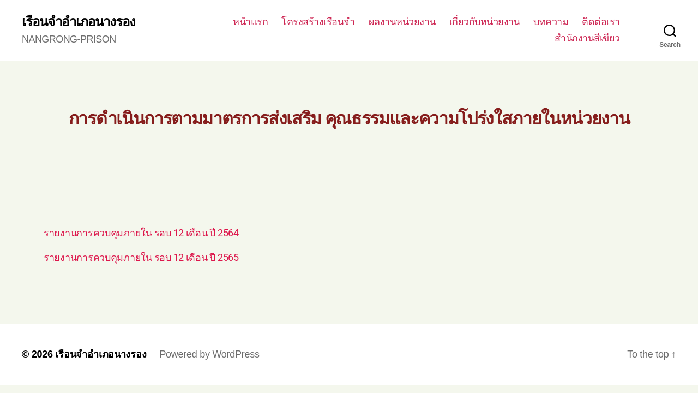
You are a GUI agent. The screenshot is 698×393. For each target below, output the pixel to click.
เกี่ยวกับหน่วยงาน (484, 21)
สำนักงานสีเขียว (587, 38)
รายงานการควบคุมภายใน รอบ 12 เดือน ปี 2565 (141, 257)
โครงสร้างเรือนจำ (318, 21)
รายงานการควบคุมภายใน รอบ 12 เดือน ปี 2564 (141, 233)
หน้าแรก (250, 21)
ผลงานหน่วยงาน (402, 21)
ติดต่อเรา (601, 21)
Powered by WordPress (209, 354)
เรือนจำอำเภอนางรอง (78, 21)
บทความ (550, 21)
